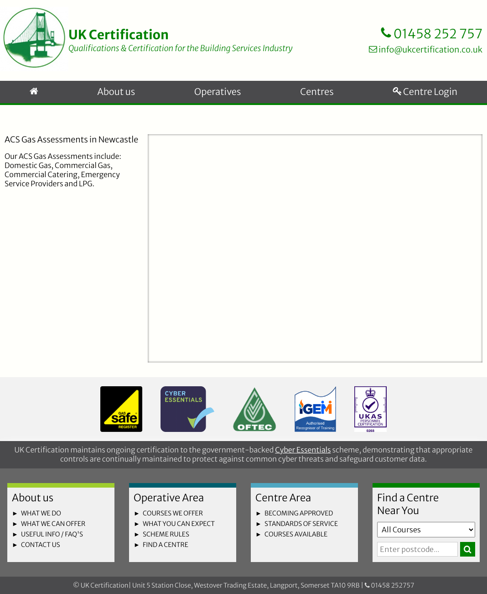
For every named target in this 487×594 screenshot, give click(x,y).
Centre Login (425, 92)
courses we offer (173, 513)
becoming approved (298, 513)
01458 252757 (389, 585)
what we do (41, 513)
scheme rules (166, 534)
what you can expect (179, 524)
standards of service (301, 524)
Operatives (217, 92)
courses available (295, 534)
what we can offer (53, 524)
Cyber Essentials (303, 450)
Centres (316, 92)
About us (116, 92)
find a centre (165, 545)
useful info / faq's (52, 534)
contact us (40, 545)
